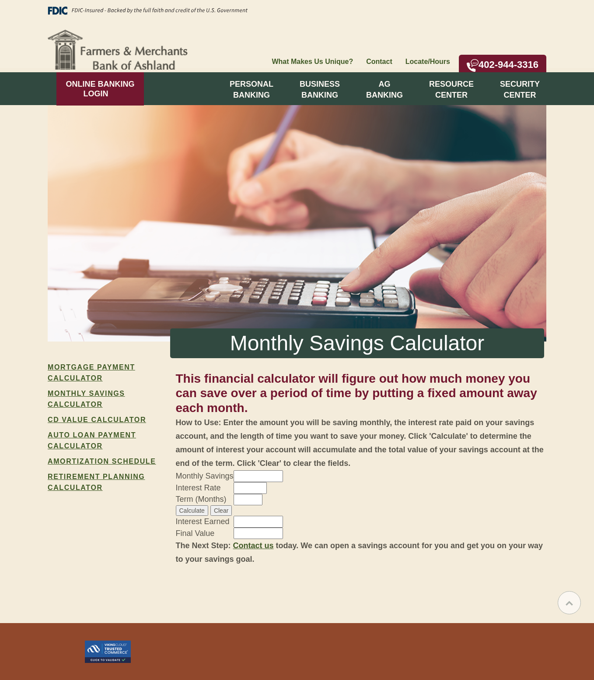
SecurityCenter (520, 89)
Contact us (253, 545)
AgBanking (384, 89)
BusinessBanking (320, 89)
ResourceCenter (451, 89)
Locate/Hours (427, 61)
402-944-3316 (502, 65)
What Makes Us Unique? (312, 61)
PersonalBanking (251, 89)
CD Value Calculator (97, 419)
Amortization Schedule (102, 461)
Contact (379, 61)
